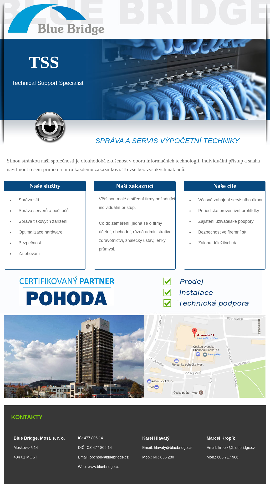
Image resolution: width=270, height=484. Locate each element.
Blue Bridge (135, 19)
